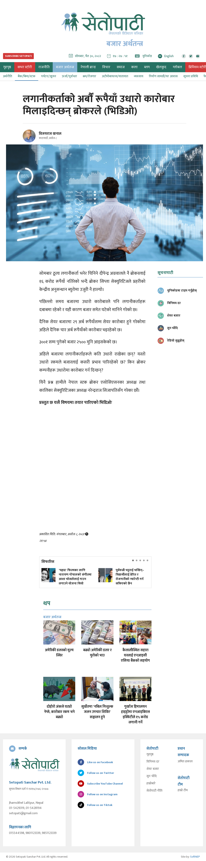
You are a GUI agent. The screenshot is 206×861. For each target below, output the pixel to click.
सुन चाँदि (151, 776)
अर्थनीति (7, 76)
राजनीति (43, 67)
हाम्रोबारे (151, 783)
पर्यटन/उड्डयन (48, 76)
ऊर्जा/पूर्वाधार (69, 76)
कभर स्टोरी (25, 67)
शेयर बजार (152, 769)
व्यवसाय (138, 76)
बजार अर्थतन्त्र (65, 67)
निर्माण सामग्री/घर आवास (163, 76)
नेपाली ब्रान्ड (88, 67)
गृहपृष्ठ (149, 754)
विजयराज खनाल (50, 134)
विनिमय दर (152, 762)
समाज (121, 67)
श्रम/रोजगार (89, 76)
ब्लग (147, 67)
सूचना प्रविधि (190, 76)
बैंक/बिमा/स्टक (26, 76)
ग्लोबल (177, 67)
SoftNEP (195, 856)
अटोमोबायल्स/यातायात (115, 76)
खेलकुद (161, 67)
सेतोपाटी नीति (154, 791)
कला (134, 67)
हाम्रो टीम (183, 790)
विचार (106, 67)
